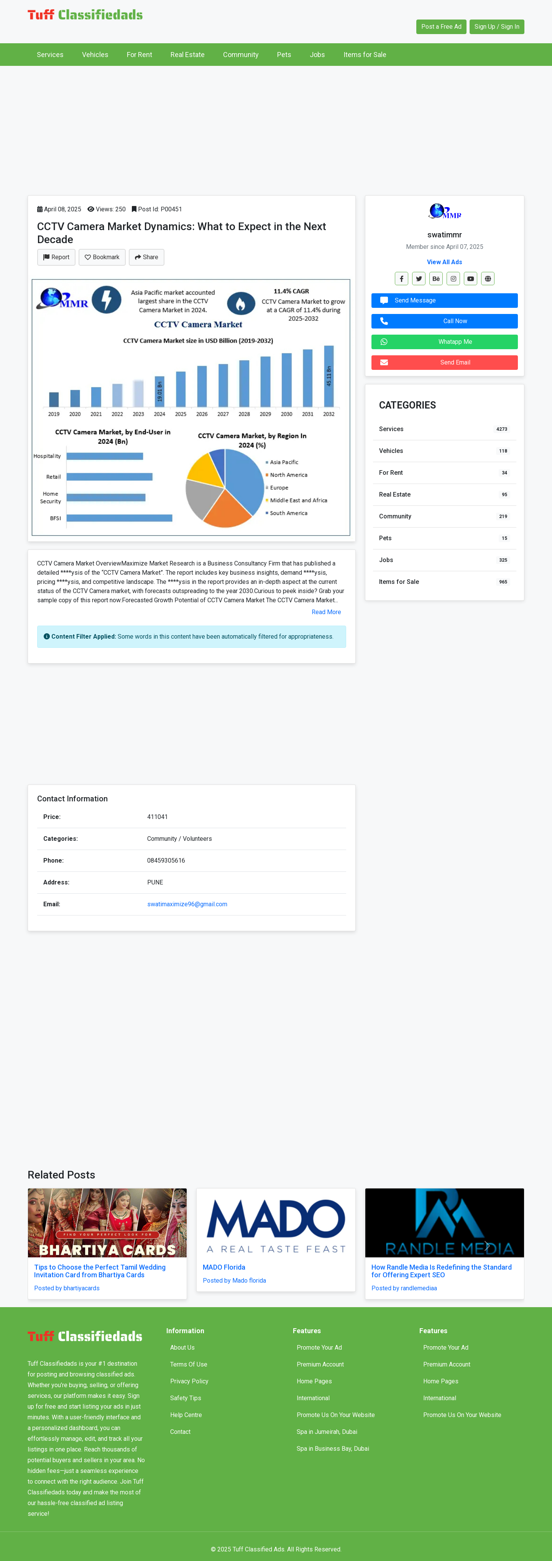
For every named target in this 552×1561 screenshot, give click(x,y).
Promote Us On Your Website (336, 1415)
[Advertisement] (276, 128)
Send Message (406, 300)
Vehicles (95, 55)
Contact (180, 1431)
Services (50, 55)
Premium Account (320, 1364)
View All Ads (444, 262)
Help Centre (186, 1415)
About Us (182, 1347)
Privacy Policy (189, 1381)
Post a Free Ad (441, 26)
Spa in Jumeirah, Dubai (327, 1431)
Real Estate (188, 55)
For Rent (139, 55)
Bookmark (102, 257)
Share (146, 257)
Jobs (317, 55)
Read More (326, 612)
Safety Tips (185, 1398)
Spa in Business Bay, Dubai (333, 1448)
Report (56, 257)
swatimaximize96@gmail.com (187, 904)
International (313, 1398)
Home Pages (314, 1381)
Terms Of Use (188, 1364)
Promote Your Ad (319, 1347)
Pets (284, 55)
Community (241, 55)
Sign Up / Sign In (497, 26)
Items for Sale (364, 55)
